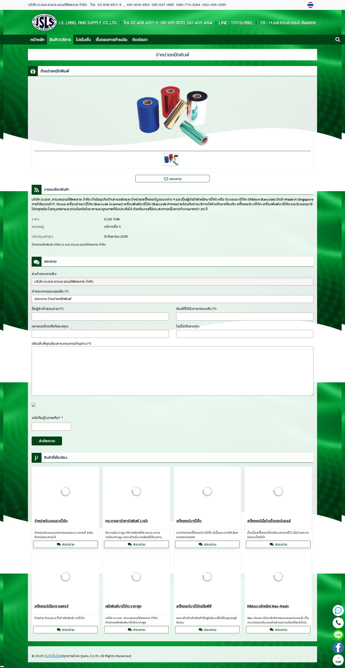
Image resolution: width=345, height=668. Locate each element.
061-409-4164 (138, 4)
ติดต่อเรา (140, 40)
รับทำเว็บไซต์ (53, 656)
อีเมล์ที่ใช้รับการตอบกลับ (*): (196, 308)
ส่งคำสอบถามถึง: (44, 273)
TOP (338, 660)
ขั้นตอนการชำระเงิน (111, 40)
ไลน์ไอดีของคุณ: (188, 326)
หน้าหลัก (37, 40)
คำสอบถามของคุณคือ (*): (50, 291)
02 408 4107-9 (109, 4)
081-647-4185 (162, 4)
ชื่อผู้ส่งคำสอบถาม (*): (48, 308)
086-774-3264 (187, 4)
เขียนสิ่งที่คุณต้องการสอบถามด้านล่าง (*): (61, 343)
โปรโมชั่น (83, 40)
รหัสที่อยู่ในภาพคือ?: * (47, 417)
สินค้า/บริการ (60, 40)
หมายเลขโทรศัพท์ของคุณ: (50, 326)
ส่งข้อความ (47, 441)
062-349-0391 (213, 4)
